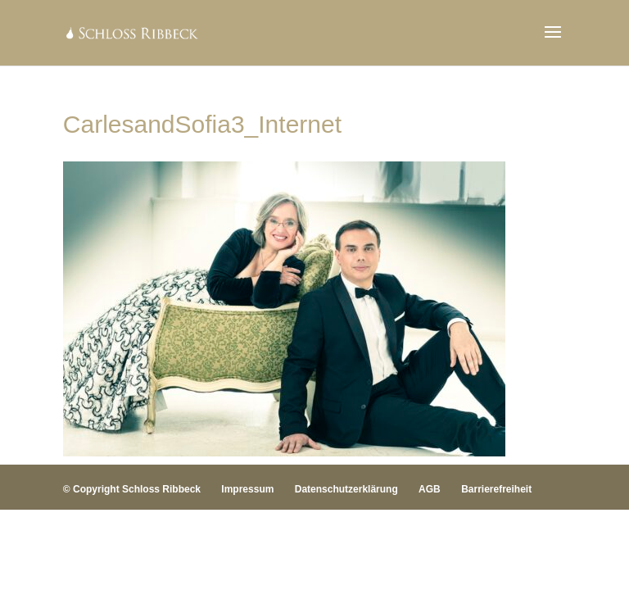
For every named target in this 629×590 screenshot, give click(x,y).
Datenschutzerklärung (346, 489)
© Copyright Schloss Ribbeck (132, 489)
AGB (430, 489)
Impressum (247, 489)
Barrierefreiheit (496, 489)
